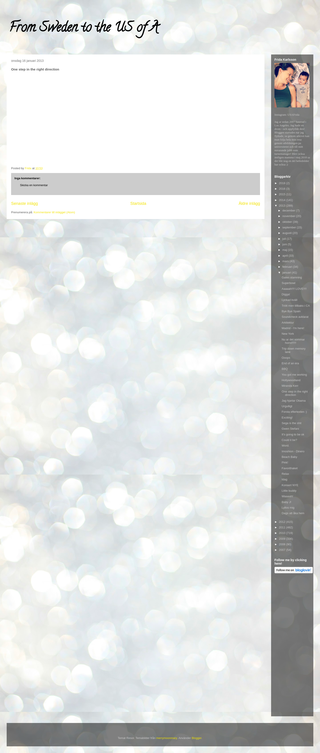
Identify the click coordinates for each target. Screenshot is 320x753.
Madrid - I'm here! (293, 328)
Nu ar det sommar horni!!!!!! (293, 341)
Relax (285, 473)
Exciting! (287, 417)
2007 (282, 550)
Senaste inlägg (24, 203)
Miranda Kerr (290, 385)
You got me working (294, 374)
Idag (284, 479)
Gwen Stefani (290, 428)
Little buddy (289, 490)
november (289, 216)
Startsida (138, 203)
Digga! (286, 294)
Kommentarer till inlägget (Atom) (54, 212)
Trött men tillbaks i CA (296, 305)
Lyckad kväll (289, 300)
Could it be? (289, 440)
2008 (282, 544)
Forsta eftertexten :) (294, 411)
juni (285, 244)
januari (287, 272)
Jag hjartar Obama (294, 400)
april (285, 255)
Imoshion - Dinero (293, 451)
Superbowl (288, 283)
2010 (282, 533)
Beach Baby (289, 457)
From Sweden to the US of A (83, 28)
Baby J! (286, 502)
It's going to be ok (293, 434)
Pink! (285, 462)
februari (287, 266)
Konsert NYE (290, 485)
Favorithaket (290, 468)
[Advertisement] (292, 645)
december (289, 210)
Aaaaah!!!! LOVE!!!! (294, 288)
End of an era (290, 363)
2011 (282, 527)
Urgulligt (287, 406)
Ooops (286, 357)
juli (284, 238)
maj (285, 250)
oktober (287, 221)
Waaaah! (287, 496)
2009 (282, 538)
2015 (282, 194)
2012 (282, 521)
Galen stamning (292, 277)
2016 (282, 188)
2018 (282, 183)
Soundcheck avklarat (295, 316)
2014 (282, 200)
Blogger (196, 738)
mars (286, 261)
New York (288, 333)
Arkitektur (288, 322)
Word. (285, 445)
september (289, 227)
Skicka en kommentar (34, 185)
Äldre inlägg (249, 203)
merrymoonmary (166, 738)
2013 (282, 205)
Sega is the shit (291, 423)
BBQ (285, 368)
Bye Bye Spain (291, 311)
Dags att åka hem (293, 513)
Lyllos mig (288, 507)
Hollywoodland (291, 380)
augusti (287, 233)
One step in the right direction (295, 393)
